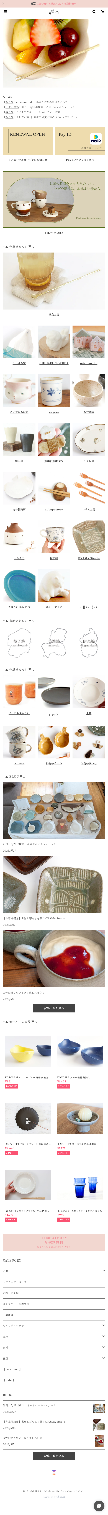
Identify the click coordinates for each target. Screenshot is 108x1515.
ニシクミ (19, 558)
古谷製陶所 (19, 509)
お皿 (5, 1271)
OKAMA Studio (89, 558)
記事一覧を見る (54, 1008)
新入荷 (9, 102)
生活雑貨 (8, 1315)
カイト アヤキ (54, 607)
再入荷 (9, 112)
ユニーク (19, 763)
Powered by (54, 1497)
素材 (5, 1347)
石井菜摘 (89, 412)
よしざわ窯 (19, 363)
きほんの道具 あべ (19, 607)
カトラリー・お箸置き (16, 1304)
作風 (5, 1358)
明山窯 (19, 460)
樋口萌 (54, 558)
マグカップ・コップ (15, 1282)
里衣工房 (54, 314)
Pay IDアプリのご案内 (80, 159)
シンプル (54, 714)
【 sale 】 (9, 1380)
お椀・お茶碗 (11, 1293)
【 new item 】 (12, 1369)
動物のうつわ (54, 763)
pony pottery (54, 460)
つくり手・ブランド (15, 1325)
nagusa (54, 412)
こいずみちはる (19, 412)
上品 (89, 713)
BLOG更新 (12, 107)
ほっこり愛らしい (19, 713)
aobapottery (54, 509)
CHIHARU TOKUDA (53, 363)
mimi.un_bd (88, 363)
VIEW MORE (54, 232)
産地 (5, 1336)
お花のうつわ (89, 763)
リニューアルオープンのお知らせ (27, 159)
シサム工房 (88, 509)
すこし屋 (89, 460)
